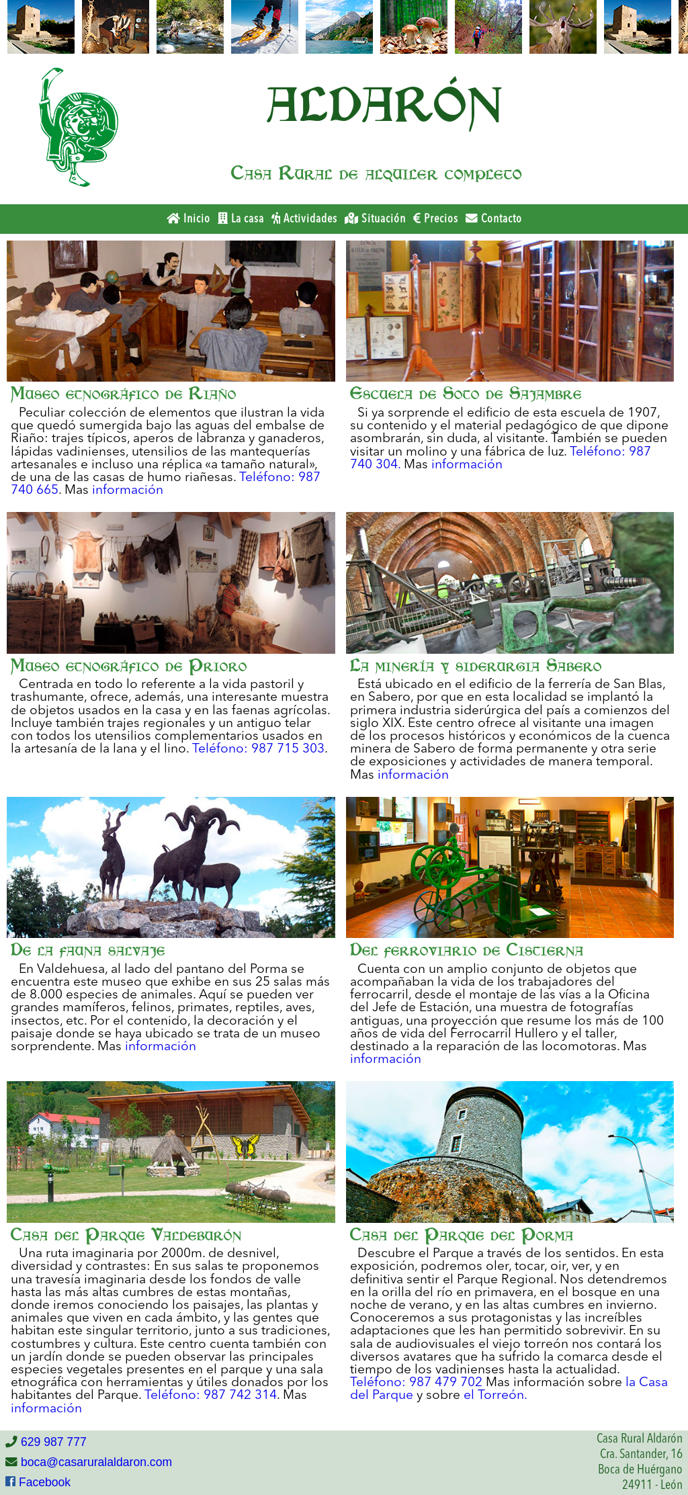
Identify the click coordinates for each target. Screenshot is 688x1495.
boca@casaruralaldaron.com (94, 1462)
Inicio (188, 218)
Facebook (43, 1482)
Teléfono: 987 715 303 (258, 749)
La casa (241, 218)
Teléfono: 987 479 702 (416, 1383)
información (127, 490)
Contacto (494, 218)
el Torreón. (495, 1395)
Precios (435, 218)
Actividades (304, 218)
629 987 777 (52, 1442)
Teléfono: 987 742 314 (210, 1395)
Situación (375, 218)
